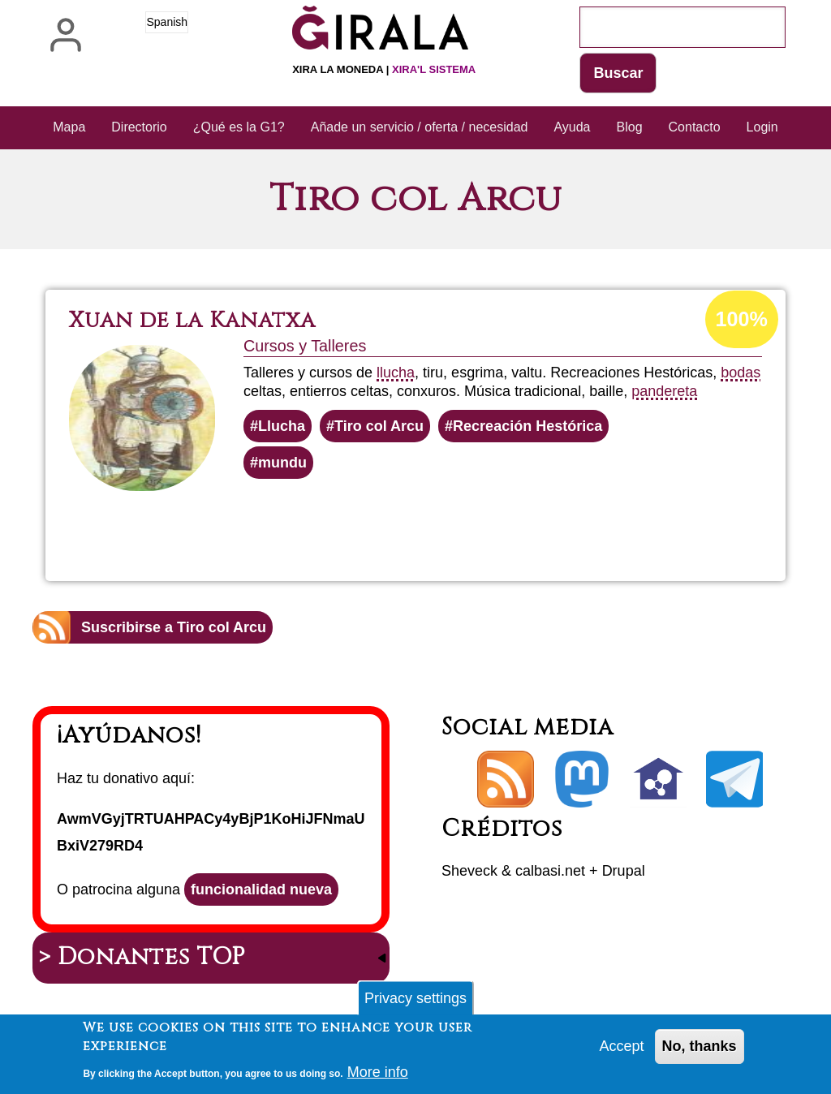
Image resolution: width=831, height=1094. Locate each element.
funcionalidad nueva (261, 889)
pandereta (664, 391)
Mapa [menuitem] (69, 127)
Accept (622, 1050)
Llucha (281, 426)
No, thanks (699, 1050)
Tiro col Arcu (379, 426)
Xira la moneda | (384, 69)
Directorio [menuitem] (138, 127)
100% (742, 319)
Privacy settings (415, 1002)
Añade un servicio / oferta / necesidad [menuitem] (419, 127)
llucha (396, 372)
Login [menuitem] (762, 127)
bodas (740, 372)
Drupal (623, 871)
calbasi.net (550, 871)
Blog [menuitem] (630, 127)
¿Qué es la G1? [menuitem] (239, 127)
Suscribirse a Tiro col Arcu (173, 627)
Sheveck (469, 871)
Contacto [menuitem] (695, 127)
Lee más (448, 523)
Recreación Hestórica (527, 426)
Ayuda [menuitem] (571, 127)
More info (377, 1076)
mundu (282, 462)
